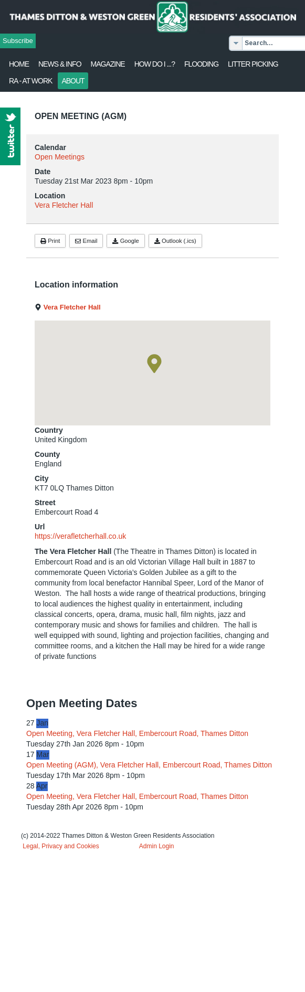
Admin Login (156, 846)
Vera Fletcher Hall (64, 205)
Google (125, 241)
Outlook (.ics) (175, 241)
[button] (154, 364)
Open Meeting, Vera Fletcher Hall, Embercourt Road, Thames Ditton (137, 733)
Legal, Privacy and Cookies (61, 846)
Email (86, 241)
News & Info (59, 64)
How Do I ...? (154, 64)
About (72, 81)
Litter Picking (253, 64)
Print (50, 241)
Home (19, 64)
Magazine (108, 64)
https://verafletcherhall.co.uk (80, 536)
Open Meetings (60, 157)
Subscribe (18, 41)
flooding (201, 64)
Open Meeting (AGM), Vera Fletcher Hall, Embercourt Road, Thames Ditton (149, 765)
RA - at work (30, 81)
